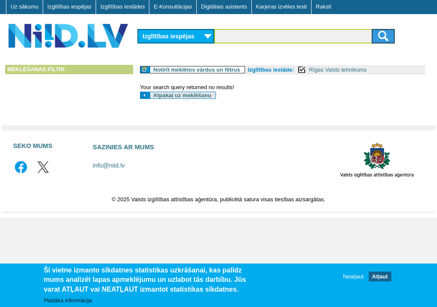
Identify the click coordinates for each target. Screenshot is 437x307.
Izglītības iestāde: (271, 70)
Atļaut (380, 277)
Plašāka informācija (68, 300)
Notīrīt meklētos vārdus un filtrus (196, 70)
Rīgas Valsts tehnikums (338, 70)
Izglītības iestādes (122, 6)
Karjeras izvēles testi (281, 6)
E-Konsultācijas (173, 6)
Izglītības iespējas (69, 6)
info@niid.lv (109, 165)
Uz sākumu (24, 6)
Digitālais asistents (224, 6)
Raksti (323, 6)
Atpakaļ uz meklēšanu (182, 95)
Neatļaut (353, 277)
